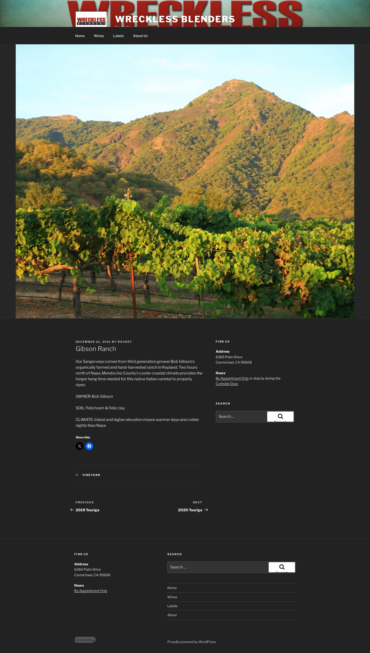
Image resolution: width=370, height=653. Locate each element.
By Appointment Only (232, 378)
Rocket (125, 341)
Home (80, 36)
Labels (118, 36)
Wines (99, 36)
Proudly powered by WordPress (191, 642)
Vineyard (91, 475)
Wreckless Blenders (175, 19)
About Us (140, 36)
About (172, 615)
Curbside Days (227, 383)
